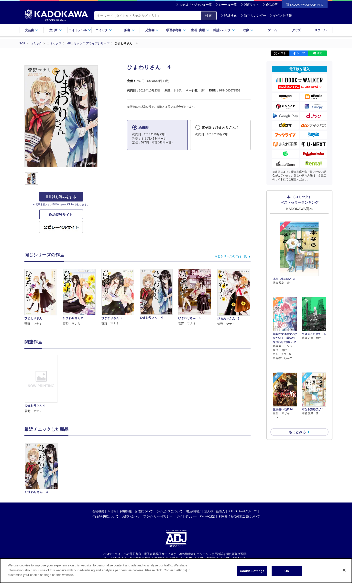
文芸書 (31, 30)
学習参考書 (176, 30)
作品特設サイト (61, 215)
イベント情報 (280, 15)
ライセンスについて (169, 511)
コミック (104, 30)
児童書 (152, 30)
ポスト (282, 53)
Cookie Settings (252, 571)
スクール (320, 30)
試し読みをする (61, 197)
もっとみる (297, 406)
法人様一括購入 (214, 511)
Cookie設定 (207, 516)
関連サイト (251, 4)
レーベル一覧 (228, 4)
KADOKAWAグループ (243, 511)
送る (319, 53)
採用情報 (126, 511)
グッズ (296, 30)
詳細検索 (229, 15)
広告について (144, 511)
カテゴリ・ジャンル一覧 (195, 4)
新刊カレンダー (253, 15)
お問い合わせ (131, 516)
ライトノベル (80, 30)
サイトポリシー (186, 516)
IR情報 (112, 511)
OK (287, 571)
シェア (301, 53)
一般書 (128, 30)
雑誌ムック (224, 30)
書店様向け (193, 511)
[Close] (344, 570)
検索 (208, 16)
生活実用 (200, 30)
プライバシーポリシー (158, 516)
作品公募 (272, 4)
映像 (248, 30)
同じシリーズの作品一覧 (231, 256)
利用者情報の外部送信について (239, 516)
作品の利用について (105, 516)
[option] (43, 384)
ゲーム (272, 30)
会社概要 (98, 511)
